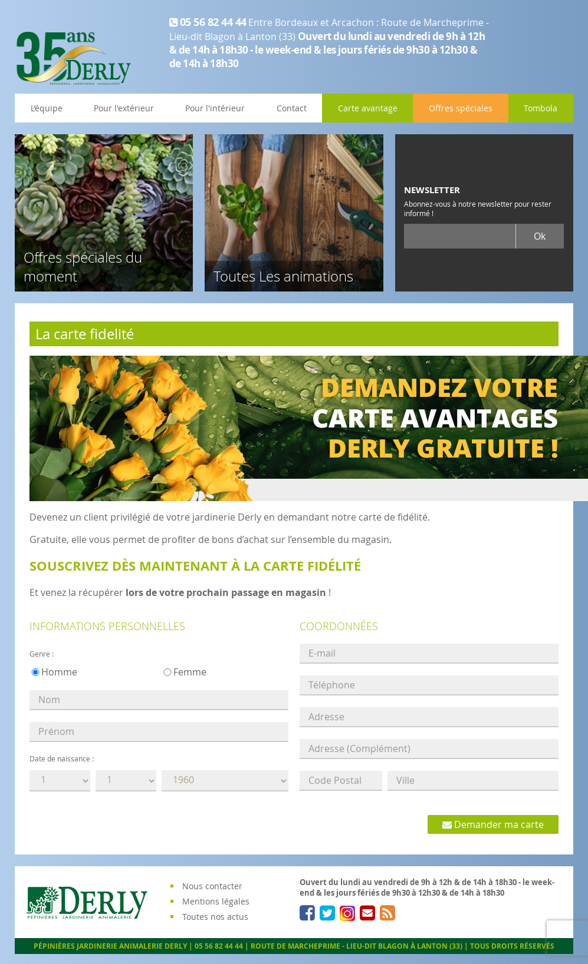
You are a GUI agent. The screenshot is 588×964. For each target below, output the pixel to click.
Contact (292, 108)
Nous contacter (212, 886)
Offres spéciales (460, 108)
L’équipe (47, 108)
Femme (189, 671)
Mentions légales (215, 901)
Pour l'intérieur (215, 108)
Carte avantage (368, 108)
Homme (59, 671)
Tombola (540, 108)
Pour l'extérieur (124, 108)
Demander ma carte (493, 824)
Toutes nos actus (215, 916)
